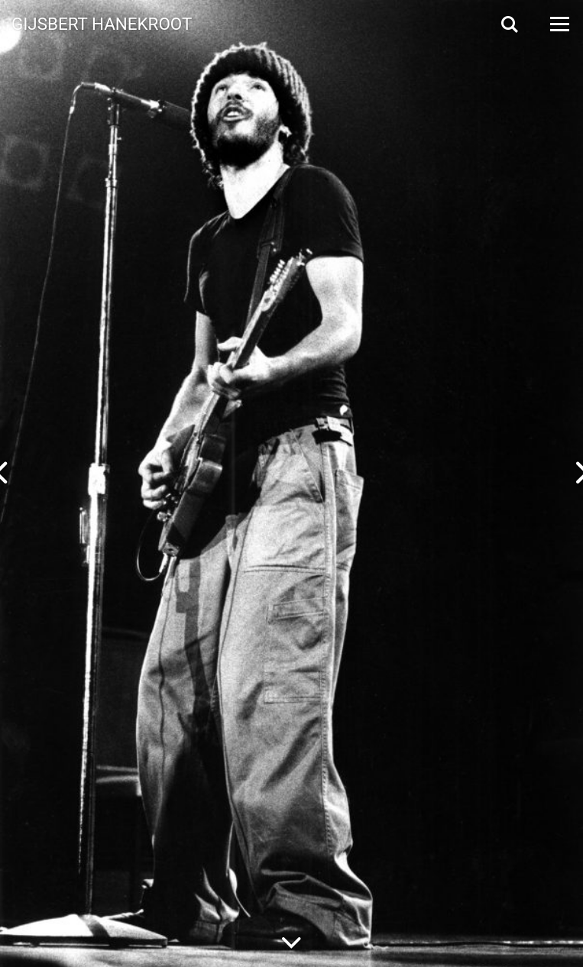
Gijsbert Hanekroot (101, 23)
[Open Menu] (558, 24)
